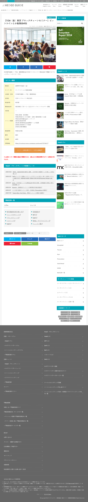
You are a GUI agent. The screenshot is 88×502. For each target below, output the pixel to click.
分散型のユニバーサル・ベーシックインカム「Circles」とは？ (74, 157)
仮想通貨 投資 (71, 316)
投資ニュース (8, 359)
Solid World (60, 263)
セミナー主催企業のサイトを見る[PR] (29, 150)
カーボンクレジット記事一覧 (65, 301)
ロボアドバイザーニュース (13, 368)
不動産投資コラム (10, 354)
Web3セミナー (9, 233)
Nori (58, 254)
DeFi (8, 224)
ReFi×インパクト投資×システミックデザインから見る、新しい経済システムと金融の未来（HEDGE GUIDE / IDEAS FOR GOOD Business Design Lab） (33, 177)
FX (69, 1)
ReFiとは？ (60, 240)
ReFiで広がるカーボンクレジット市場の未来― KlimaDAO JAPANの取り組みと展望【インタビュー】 (74, 166)
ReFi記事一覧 (61, 272)
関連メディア (84, 5)
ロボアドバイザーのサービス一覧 (54, 375)
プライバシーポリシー (10, 460)
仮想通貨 (35, 212)
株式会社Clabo (47, 494)
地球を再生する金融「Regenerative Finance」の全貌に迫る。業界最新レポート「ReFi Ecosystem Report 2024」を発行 (74, 194)
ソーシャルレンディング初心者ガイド (55, 387)
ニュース (54, 5)
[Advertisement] (70, 57)
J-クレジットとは (62, 292)
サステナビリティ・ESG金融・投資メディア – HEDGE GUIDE (61, 498)
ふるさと (40, 1)
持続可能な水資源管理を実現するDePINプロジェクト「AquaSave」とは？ (74, 185)
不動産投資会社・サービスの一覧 (13, 412)
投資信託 (55, 1)
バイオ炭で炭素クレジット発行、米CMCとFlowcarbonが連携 (29, 190)
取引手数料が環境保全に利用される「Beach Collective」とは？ (74, 175)
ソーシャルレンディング (12, 373)
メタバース (10, 221)
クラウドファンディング (12, 377)
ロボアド (18, 1)
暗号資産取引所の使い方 (14, 212)
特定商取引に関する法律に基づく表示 (15, 469)
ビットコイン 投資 (75, 312)
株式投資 (62, 1)
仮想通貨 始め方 (62, 316)
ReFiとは (47, 350)
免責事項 (6, 464)
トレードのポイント (13, 215)
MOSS (59, 268)
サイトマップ (8, 455)
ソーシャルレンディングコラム (14, 350)
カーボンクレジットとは (64, 288)
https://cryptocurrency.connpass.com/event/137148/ (31, 143)
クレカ (77, 1)
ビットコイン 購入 (65, 312)
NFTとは (46, 341)
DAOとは (47, 359)
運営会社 (6, 451)
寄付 (84, 1)
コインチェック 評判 (64, 318)
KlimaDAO (60, 245)
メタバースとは (48, 354)
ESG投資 (48, 1)
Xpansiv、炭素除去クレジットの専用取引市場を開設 (26, 187)
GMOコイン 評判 (65, 320)
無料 (29, 233)
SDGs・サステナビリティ (41, 221)
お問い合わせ (8, 437)
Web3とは (47, 336)
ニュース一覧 (37, 224)
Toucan (59, 250)
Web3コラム (8, 341)
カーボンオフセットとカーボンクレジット (69, 283)
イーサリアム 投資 (75, 314)
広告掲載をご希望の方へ (11, 446)
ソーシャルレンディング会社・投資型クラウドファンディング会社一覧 (63, 392)
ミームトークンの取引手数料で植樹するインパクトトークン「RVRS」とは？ (74, 203)
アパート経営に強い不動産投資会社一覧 (16, 421)
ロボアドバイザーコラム (12, 345)
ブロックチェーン (12, 218)
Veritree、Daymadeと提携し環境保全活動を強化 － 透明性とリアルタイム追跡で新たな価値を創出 (74, 132)
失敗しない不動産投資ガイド (12, 407)
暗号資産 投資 (79, 316)
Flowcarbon (60, 259)
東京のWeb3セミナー (21, 233)
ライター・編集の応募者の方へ (13, 442)
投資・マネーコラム (9, 336)
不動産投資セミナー (11, 391)
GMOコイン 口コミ (75, 320)
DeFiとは (47, 345)
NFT (34, 215)
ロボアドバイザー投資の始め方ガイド (55, 371)
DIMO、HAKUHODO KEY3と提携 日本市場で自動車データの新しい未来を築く (33, 173)
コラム (59, 5)
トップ (3, 1)
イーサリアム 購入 (65, 314)
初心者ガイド (47, 5)
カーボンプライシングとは (65, 297)
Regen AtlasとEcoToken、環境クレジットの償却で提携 (28, 193)
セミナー (77, 5)
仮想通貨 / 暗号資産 (68, 5)
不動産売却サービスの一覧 (13, 425)
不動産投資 (33, 1)
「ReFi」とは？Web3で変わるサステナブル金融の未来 (74, 147)
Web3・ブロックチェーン (12, 364)
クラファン (25, 1)
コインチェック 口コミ (76, 318)
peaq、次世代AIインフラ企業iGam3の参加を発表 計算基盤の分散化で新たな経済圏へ (33, 183)
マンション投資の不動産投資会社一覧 (16, 416)
